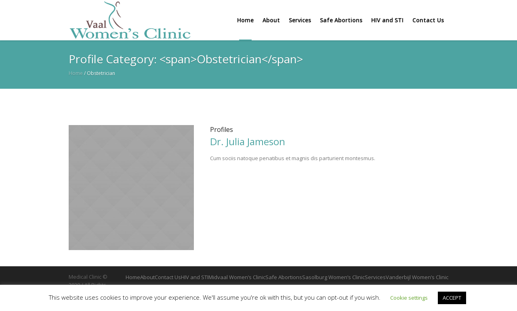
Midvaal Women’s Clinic (236, 277)
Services (375, 277)
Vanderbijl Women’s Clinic (417, 277)
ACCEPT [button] (452, 297)
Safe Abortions (283, 277)
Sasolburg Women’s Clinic (333, 277)
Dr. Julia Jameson (247, 141)
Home (76, 73)
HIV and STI (194, 277)
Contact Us (168, 277)
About (147, 277)
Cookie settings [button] (409, 297)
